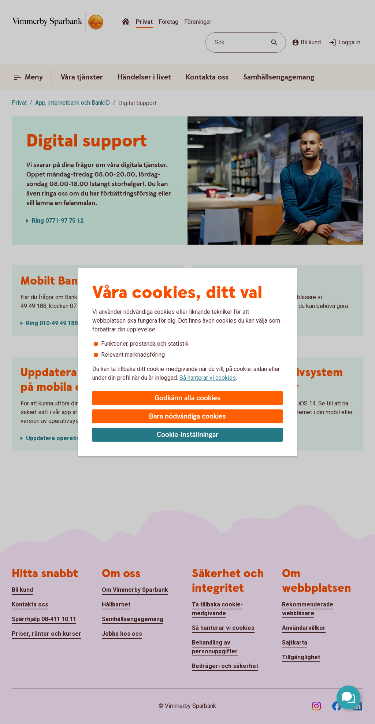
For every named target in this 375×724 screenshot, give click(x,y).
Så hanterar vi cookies (207, 377)
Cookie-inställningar (188, 434)
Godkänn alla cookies (187, 398)
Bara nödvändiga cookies (187, 416)
